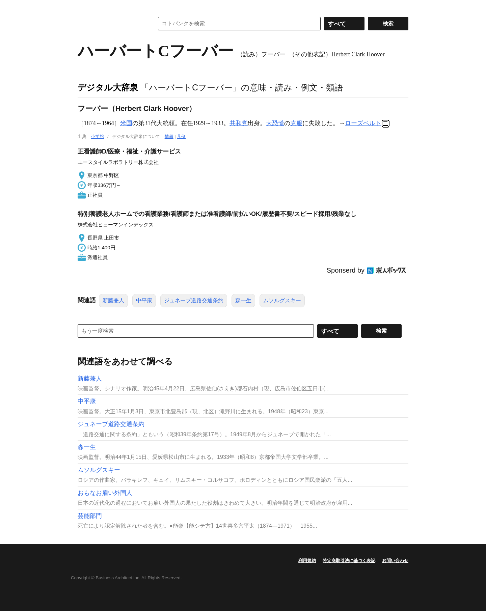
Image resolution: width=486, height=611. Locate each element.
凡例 (181, 136)
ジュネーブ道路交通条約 (193, 300)
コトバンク (111, 23)
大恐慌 (275, 123)
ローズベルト (363, 123)
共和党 (239, 123)
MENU (84, 6)
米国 (126, 123)
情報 (169, 136)
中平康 (144, 300)
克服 (296, 123)
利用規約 (307, 560)
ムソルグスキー (282, 300)
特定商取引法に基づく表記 (349, 560)
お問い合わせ (395, 560)
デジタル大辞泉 (108, 87)
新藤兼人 (113, 300)
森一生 (243, 300)
